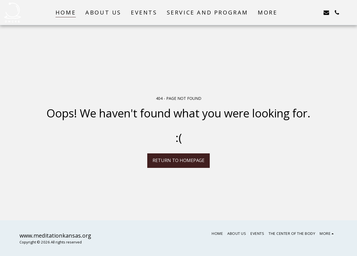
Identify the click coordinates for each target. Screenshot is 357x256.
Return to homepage (178, 160)
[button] (295, 12)
